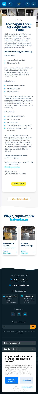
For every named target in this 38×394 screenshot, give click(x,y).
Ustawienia (26, 380)
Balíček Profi (19, 184)
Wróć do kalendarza (19, 199)
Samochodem (10, 296)
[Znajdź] (10, 4)
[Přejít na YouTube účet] (25, 314)
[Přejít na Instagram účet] (19, 314)
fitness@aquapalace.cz (12, 167)
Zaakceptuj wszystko (11, 380)
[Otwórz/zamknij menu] (4, 4)
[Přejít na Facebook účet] (13, 314)
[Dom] (19, 4)
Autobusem (27, 296)
